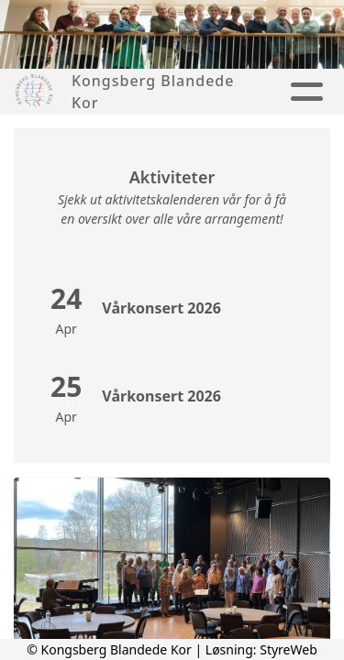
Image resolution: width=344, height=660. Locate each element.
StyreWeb (288, 649)
